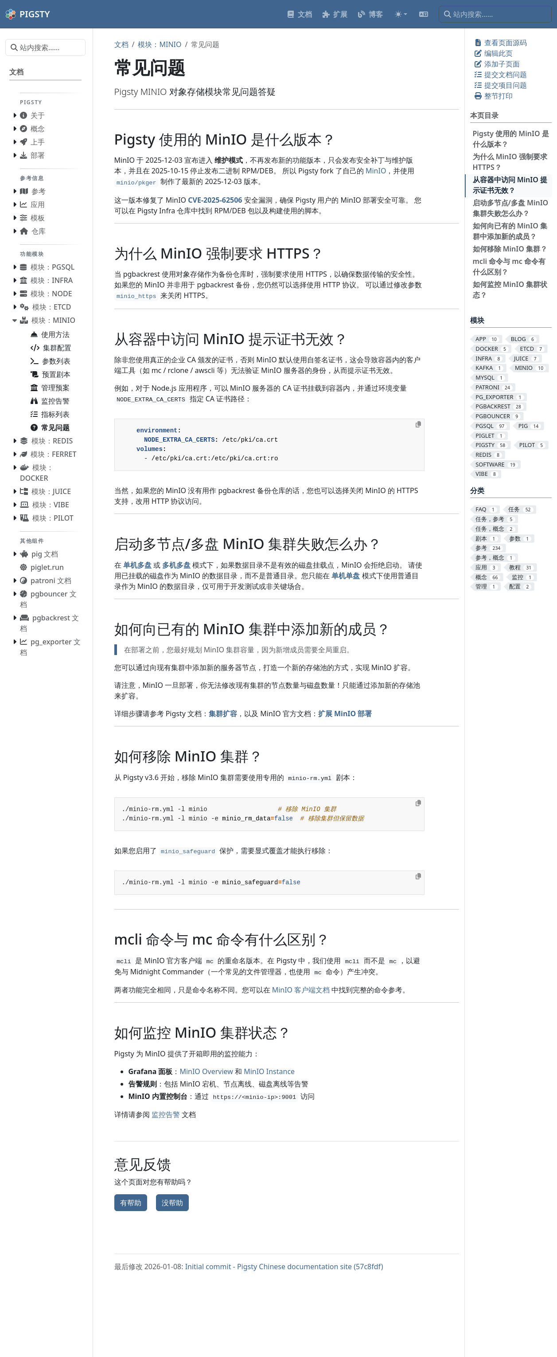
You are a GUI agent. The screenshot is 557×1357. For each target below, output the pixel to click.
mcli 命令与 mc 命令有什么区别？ (509, 266)
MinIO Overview (206, 1071)
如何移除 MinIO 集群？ (510, 249)
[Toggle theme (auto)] (401, 14)
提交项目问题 (500, 85)
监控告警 (166, 1114)
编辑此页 (493, 53)
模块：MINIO (159, 44)
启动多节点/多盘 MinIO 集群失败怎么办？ (511, 208)
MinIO (376, 171)
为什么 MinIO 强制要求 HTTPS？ (510, 162)
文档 (121, 44)
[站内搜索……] (495, 14)
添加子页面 (497, 64)
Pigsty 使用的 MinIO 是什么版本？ (511, 139)
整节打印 (493, 96)
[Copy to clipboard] (418, 424)
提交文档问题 (500, 74)
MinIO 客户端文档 (301, 990)
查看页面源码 (500, 42)
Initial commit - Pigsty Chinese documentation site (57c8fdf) (284, 1266)
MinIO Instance (269, 1071)
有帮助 (130, 1203)
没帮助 (172, 1203)
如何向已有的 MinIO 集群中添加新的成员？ (510, 231)
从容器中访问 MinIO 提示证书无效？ (510, 185)
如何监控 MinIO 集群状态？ (510, 289)
